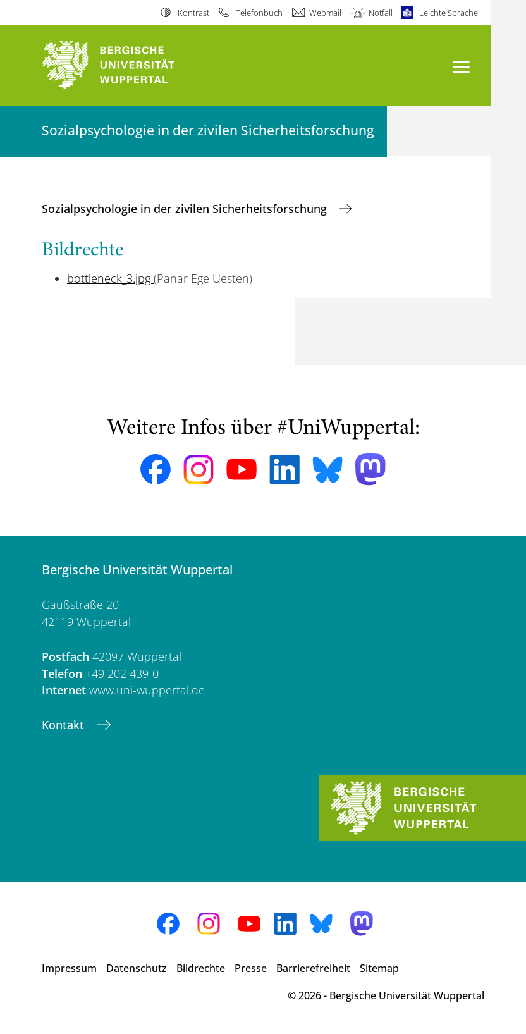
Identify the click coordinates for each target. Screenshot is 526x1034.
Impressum (69, 968)
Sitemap (379, 968)
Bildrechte (200, 968)
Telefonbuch (259, 12)
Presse (251, 968)
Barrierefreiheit (313, 968)
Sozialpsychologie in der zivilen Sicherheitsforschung (186, 208)
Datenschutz (136, 968)
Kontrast (193, 12)
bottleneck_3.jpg (110, 278)
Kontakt (64, 724)
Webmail (325, 12)
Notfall (381, 12)
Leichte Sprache (448, 12)
